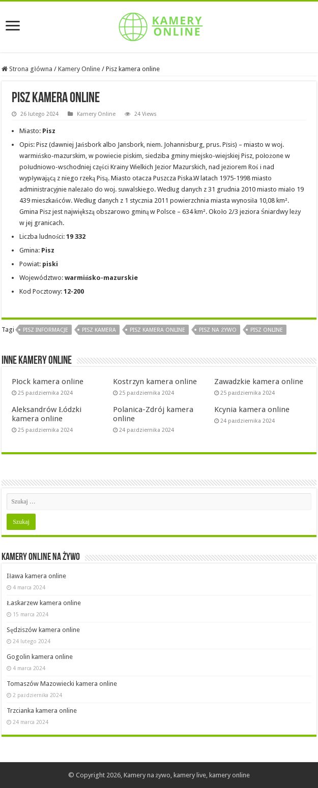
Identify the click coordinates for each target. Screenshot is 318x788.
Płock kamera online (47, 381)
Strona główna (27, 69)
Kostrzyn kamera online (155, 381)
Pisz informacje (45, 330)
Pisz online (266, 330)
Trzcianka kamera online (42, 710)
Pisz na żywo (218, 330)
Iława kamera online (36, 576)
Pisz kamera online (157, 330)
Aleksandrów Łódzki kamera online (46, 414)
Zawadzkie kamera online (258, 381)
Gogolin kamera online (40, 656)
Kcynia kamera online (252, 409)
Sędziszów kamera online (43, 630)
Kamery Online (79, 69)
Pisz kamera (99, 330)
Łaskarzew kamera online (44, 603)
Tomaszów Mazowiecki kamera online (62, 683)
